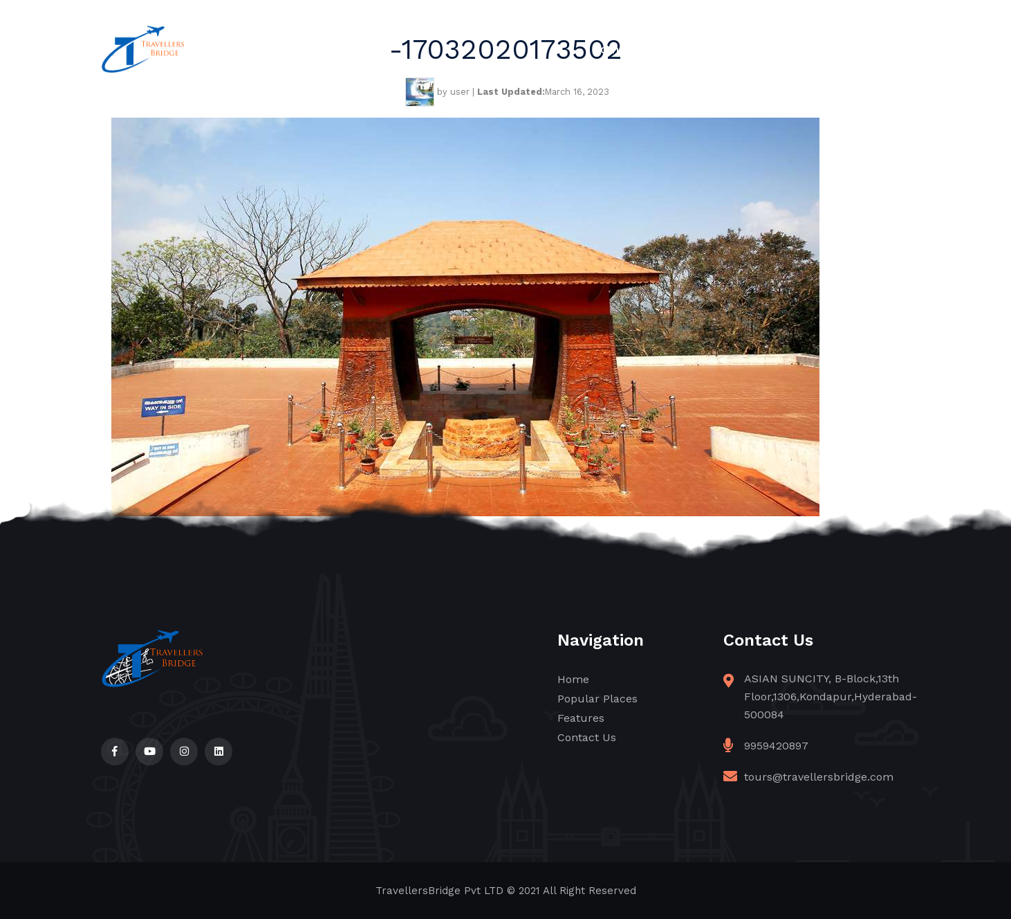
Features (793, 49)
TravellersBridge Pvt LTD (439, 890)
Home (608, 49)
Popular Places (696, 49)
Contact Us (878, 49)
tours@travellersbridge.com (818, 776)
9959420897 (776, 745)
